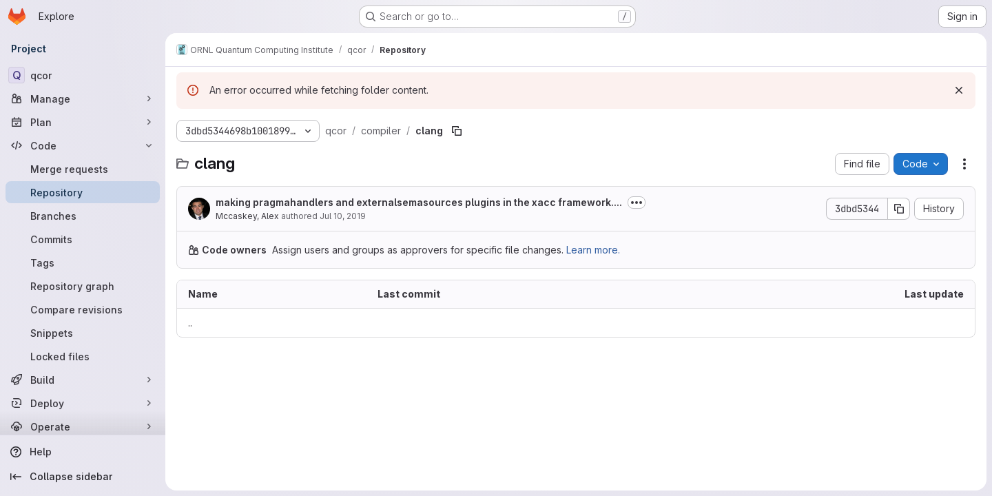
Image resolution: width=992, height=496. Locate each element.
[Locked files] (83, 356)
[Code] (83, 145)
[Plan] (83, 122)
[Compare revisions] (83, 309)
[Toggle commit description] (636, 202)
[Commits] (83, 239)
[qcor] (83, 75)
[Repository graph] (83, 286)
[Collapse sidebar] (83, 477)
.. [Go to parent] (190, 323)
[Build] (83, 380)
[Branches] (83, 216)
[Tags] (83, 262)
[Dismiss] (959, 90)
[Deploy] (83, 403)
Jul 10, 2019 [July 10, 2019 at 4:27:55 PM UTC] (343, 216)
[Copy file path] (457, 131)
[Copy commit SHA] (899, 209)
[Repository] (83, 192)
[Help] (83, 452)
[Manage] (83, 98)
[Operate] (83, 426)
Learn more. (593, 250)
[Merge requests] (83, 169)
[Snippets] (83, 333)
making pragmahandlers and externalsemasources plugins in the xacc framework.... (419, 202)
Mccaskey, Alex (247, 216)
